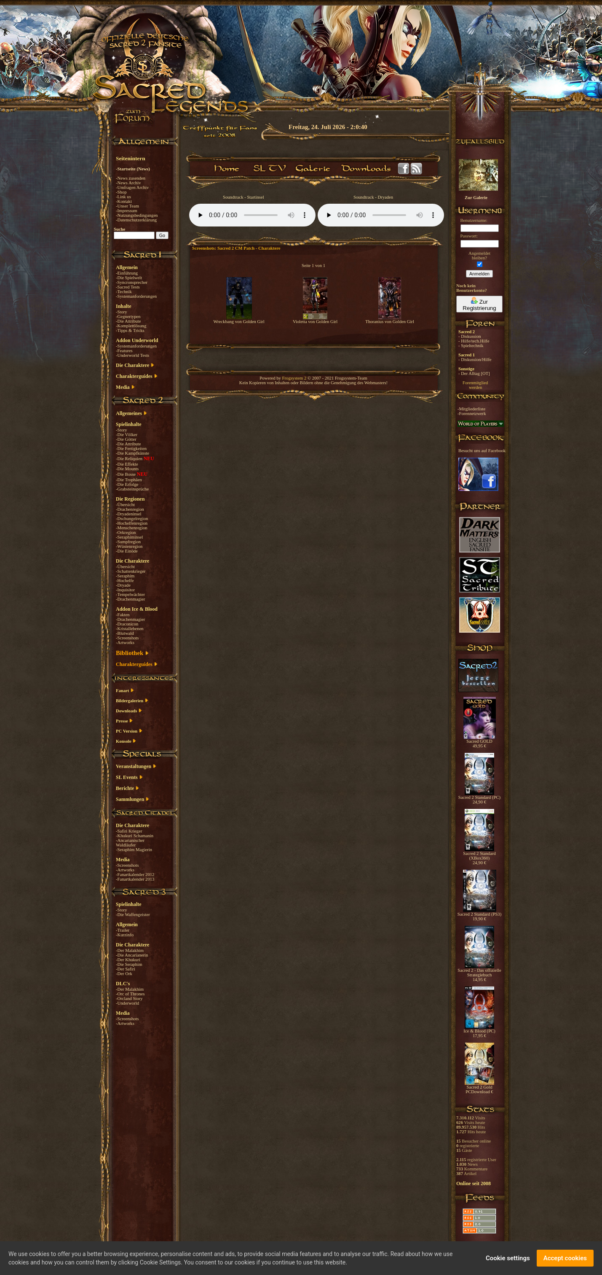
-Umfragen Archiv (132, 187)
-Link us (123, 196)
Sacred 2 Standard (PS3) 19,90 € (479, 914)
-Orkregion (126, 532)
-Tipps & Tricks (130, 330)
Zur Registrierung (479, 304)
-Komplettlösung (131, 325)
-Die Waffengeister (133, 914)
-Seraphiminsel (129, 537)
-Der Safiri (125, 969)
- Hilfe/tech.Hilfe (473, 341)
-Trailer (122, 930)
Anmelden (479, 273)
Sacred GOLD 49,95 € (479, 741)
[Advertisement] (560, 244)
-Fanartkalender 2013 (135, 879)
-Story (121, 312)
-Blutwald (125, 633)
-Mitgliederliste (471, 409)
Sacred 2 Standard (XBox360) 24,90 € (479, 856)
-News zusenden (130, 178)
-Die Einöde (127, 551)
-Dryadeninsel (128, 514)
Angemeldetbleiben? (479, 255)
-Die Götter (126, 439)
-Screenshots (127, 638)
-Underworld (127, 1003)
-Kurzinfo (125, 935)
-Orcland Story (129, 998)
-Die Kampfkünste (132, 453)
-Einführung (127, 273)
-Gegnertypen (128, 316)
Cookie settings (508, 1258)
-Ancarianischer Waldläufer (130, 842)
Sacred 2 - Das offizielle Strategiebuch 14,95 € (479, 973)
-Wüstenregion (129, 546)
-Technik (124, 291)
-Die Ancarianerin (132, 955)
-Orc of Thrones (130, 994)
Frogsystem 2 (294, 378)
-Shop (121, 192)
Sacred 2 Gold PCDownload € (479, 1087)
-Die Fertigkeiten (131, 448)
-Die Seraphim (129, 964)
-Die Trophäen (129, 479)
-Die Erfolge (127, 484)
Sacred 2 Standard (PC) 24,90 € (479, 797)
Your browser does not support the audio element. (252, 215)
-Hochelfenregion (131, 523)
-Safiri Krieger (129, 831)
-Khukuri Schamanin (134, 835)
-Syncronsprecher (131, 282)
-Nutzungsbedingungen (137, 215)
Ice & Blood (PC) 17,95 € (479, 1031)
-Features (124, 350)
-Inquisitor (125, 590)
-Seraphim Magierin (134, 849)
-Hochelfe (125, 580)
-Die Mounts (127, 468)
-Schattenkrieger (130, 571)
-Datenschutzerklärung (136, 220)
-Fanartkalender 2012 (135, 874)
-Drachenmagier (130, 599)
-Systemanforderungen (136, 296)
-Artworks (125, 642)
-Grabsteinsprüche (132, 489)
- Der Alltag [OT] (474, 373)
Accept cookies (565, 1258)
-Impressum (126, 210)
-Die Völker (126, 434)
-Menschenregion (131, 528)
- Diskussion (469, 336)
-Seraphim (125, 576)
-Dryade (123, 585)
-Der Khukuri (128, 959)
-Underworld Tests (132, 355)
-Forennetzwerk (472, 413)
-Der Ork (124, 973)
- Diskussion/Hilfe (474, 359)
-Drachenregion (130, 509)
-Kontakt (124, 201)
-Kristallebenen (130, 628)
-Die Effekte (127, 464)
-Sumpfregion (128, 541)
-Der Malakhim (130, 950)
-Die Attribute (128, 321)
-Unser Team (127, 206)
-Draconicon (127, 624)
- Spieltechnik (470, 345)
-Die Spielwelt (129, 277)
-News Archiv (128, 183)
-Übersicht (125, 504)
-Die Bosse (126, 474)
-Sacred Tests (128, 287)
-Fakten (123, 614)
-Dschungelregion (132, 518)
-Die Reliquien (130, 458)
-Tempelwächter (130, 594)
